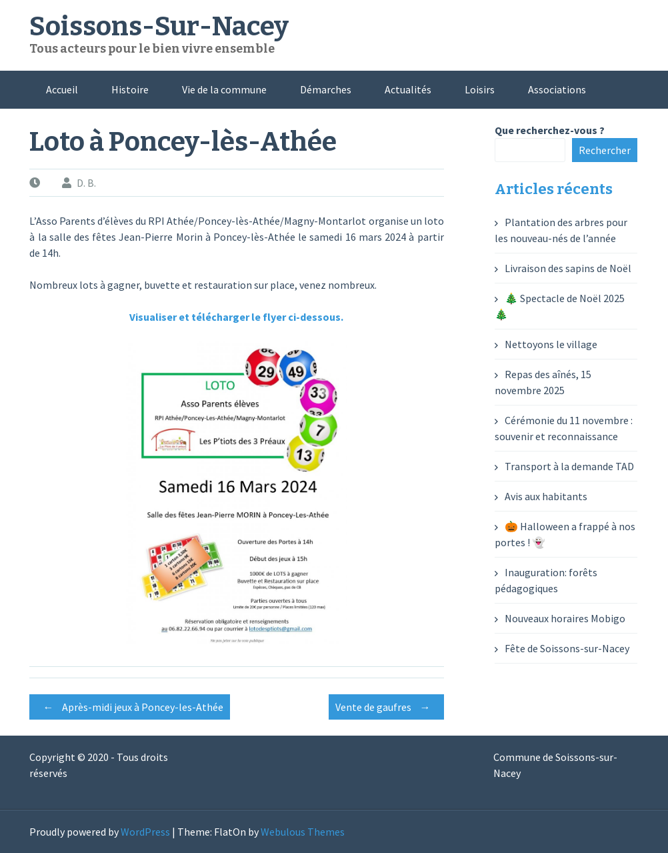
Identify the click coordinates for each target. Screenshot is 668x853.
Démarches (325, 89)
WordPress (145, 831)
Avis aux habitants (546, 496)
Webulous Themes (303, 831)
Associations (557, 89)
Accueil (62, 89)
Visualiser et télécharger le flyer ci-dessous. (236, 316)
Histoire (130, 89)
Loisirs (480, 89)
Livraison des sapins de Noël (568, 268)
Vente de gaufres (386, 707)
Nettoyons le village (551, 344)
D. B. (86, 182)
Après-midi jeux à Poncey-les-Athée (129, 707)
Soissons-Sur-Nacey (159, 27)
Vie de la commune (224, 89)
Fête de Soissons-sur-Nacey (567, 648)
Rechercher (605, 150)
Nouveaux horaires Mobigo (565, 618)
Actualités (408, 89)
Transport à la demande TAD (569, 466)
